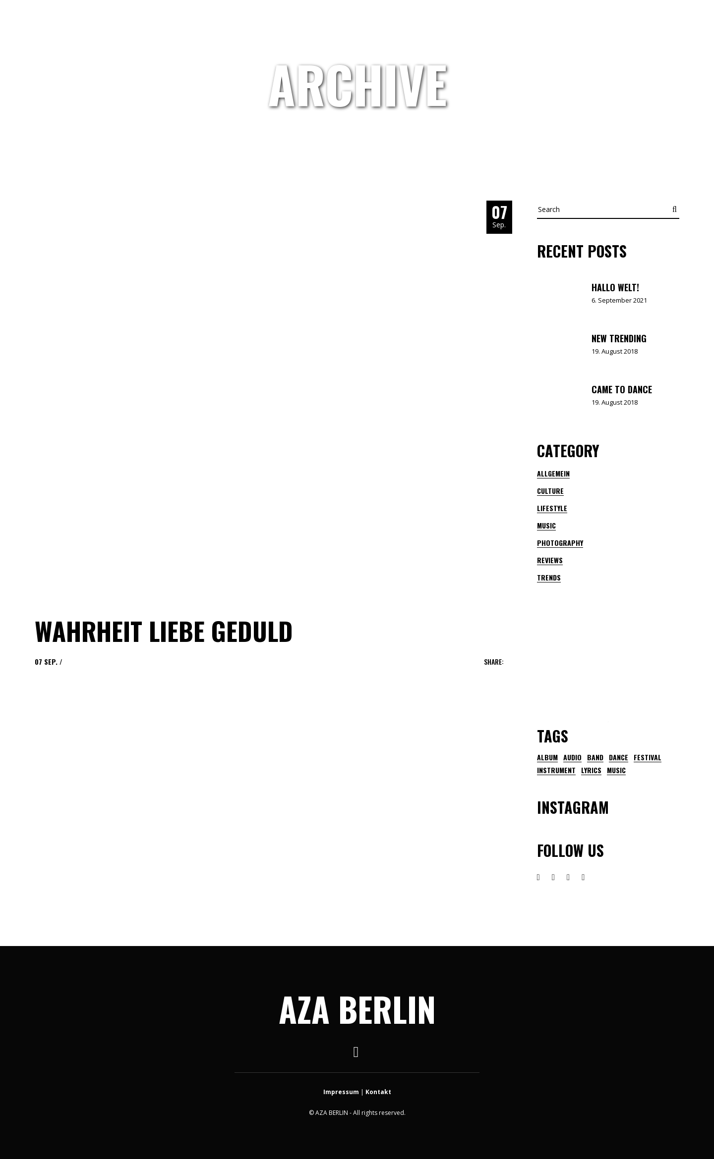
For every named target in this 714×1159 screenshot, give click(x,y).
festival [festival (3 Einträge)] (647, 757)
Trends (549, 577)
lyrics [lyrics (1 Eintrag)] (591, 770)
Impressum (341, 1092)
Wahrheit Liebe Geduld (164, 630)
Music (546, 525)
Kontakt (378, 1092)
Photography (560, 542)
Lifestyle (552, 508)
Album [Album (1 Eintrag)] (547, 757)
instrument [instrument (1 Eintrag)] (556, 770)
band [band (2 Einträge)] (595, 757)
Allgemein (553, 473)
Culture (550, 490)
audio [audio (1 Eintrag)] (572, 757)
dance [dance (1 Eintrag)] (618, 757)
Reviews (550, 560)
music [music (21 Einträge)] (616, 770)
